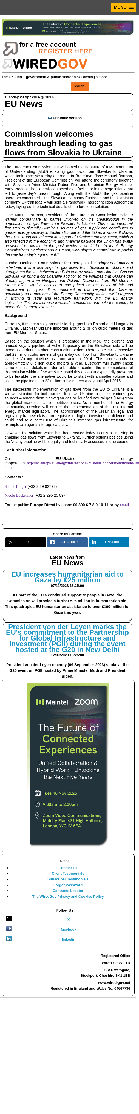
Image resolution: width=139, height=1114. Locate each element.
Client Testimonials (68, 873)
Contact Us (68, 868)
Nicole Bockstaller (19, 495)
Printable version (65, 118)
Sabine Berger (15, 487)
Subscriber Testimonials (68, 879)
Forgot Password (68, 885)
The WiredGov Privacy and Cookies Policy (68, 896)
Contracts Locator (68, 891)
